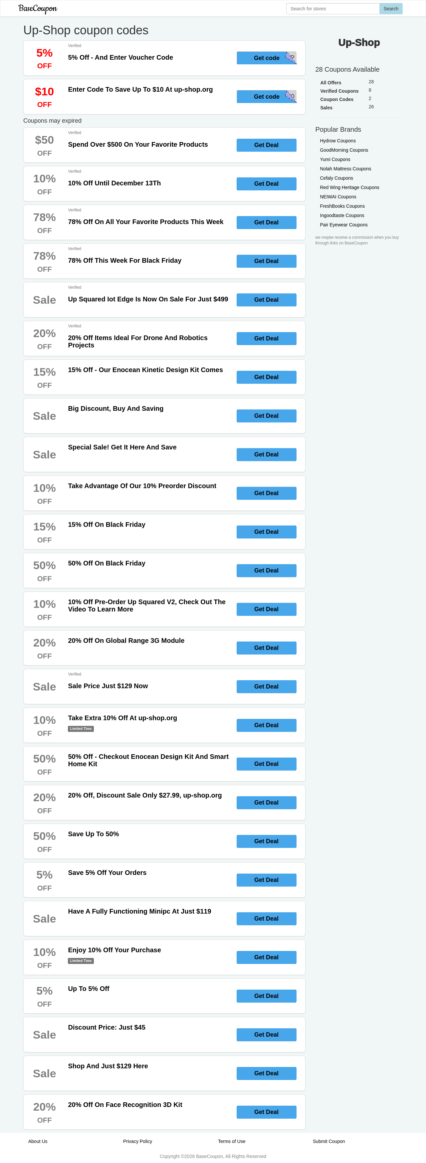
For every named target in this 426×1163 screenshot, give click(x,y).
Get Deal (266, 145)
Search (391, 8)
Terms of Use (231, 1141)
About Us (38, 1141)
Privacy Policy (137, 1141)
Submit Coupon (329, 1141)
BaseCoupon (37, 8)
